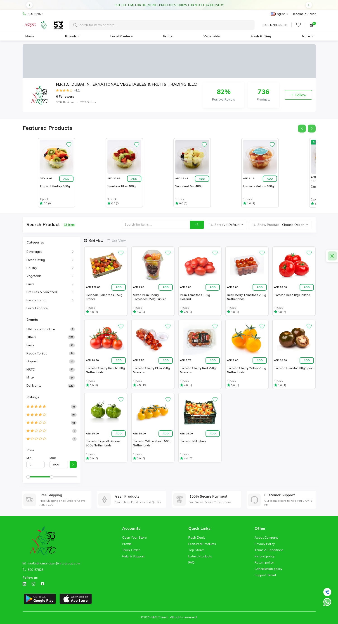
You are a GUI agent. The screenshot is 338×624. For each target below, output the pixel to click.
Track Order (131, 550)
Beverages (34, 252)
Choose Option (293, 225)
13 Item (69, 225)
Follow (298, 95)
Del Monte (33, 385)
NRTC (30, 369)
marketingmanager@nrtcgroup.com (54, 563)
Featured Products (202, 544)
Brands (70, 36)
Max (53, 458)
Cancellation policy (268, 569)
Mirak (30, 377)
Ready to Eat (36, 353)
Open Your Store (134, 537)
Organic (32, 361)
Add (66, 178)
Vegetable (211, 36)
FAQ (191, 562)
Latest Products (200, 556)
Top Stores (196, 550)
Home (29, 36)
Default (234, 225)
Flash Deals (196, 537)
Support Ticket (265, 575)
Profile (127, 544)
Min (28, 458)
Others (31, 337)
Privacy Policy (265, 544)
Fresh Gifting (261, 36)
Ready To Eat (36, 300)
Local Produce (121, 36)
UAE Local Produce (40, 329)
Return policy (264, 562)
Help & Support (133, 556)
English (278, 14)
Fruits (168, 36)
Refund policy (264, 556)
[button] (29, 5)
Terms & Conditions (269, 550)
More (306, 36)
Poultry (31, 268)
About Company (266, 537)
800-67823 (33, 14)
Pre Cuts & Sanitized (41, 292)
